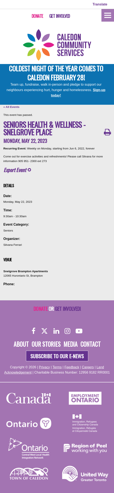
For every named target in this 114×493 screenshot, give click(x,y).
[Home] (107, 15)
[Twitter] (44, 331)
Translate (100, 4)
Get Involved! (68, 308)
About (21, 344)
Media (70, 344)
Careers (88, 367)
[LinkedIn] (56, 331)
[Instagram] (67, 331)
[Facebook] (34, 331)
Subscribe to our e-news (57, 356)
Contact (90, 344)
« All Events (11, 107)
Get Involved (59, 16)
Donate (37, 16)
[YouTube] (79, 331)
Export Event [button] (15, 170)
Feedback (71, 367)
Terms (57, 367)
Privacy (44, 367)
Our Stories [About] (46, 344)
